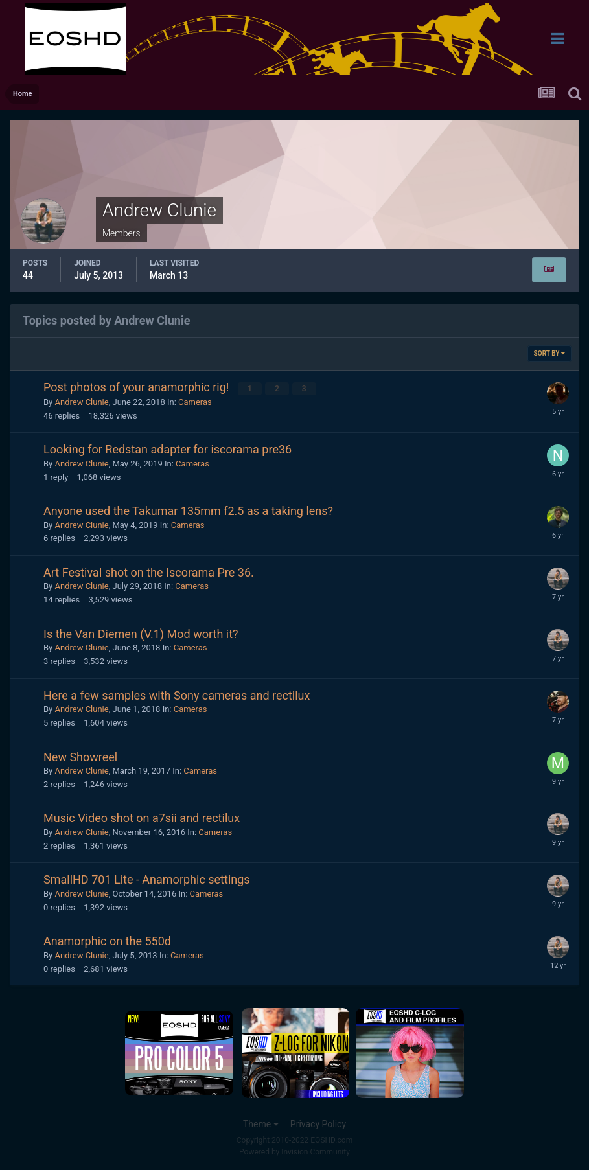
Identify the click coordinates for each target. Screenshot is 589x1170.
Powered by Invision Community (294, 1151)
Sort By (549, 353)
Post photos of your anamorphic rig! (137, 387)
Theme (261, 1123)
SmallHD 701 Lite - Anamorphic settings (146, 879)
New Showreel (80, 756)
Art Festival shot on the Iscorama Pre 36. (148, 572)
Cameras (195, 401)
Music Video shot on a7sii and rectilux (141, 818)
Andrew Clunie (81, 401)
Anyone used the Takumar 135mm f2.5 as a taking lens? (188, 510)
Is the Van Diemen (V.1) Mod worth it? (140, 633)
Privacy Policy (318, 1123)
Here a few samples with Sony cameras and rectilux (176, 695)
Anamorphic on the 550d (107, 940)
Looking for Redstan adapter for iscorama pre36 (167, 448)
